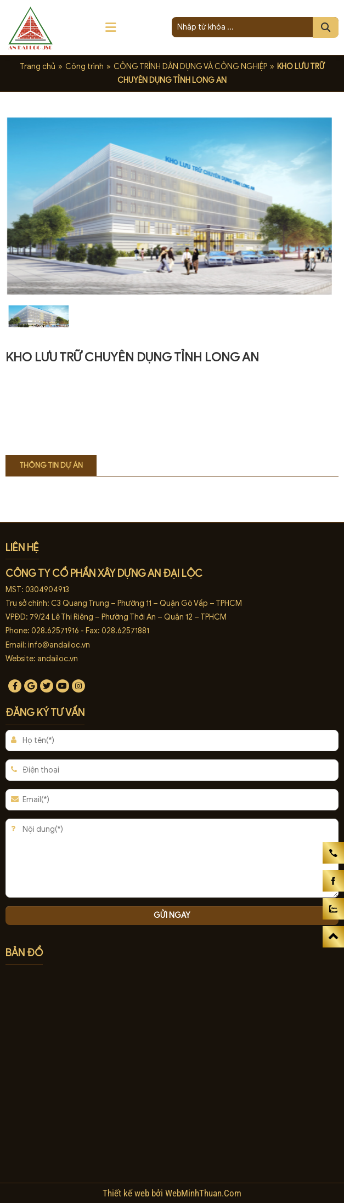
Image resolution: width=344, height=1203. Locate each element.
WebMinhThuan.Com (203, 1193)
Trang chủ (37, 66)
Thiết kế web (127, 1193)
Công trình (84, 66)
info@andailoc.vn (59, 645)
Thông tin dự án (51, 465)
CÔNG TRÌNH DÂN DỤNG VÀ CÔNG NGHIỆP (190, 66)
